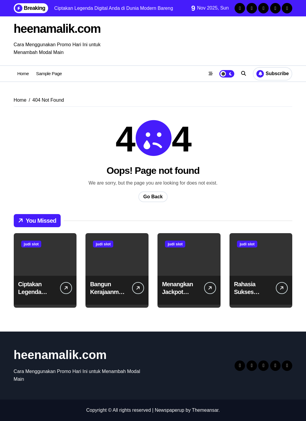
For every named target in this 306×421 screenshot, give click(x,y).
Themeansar (205, 410)
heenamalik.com (57, 28)
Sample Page (49, 73)
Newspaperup (169, 410)
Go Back (153, 196)
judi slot (31, 244)
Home (23, 73)
